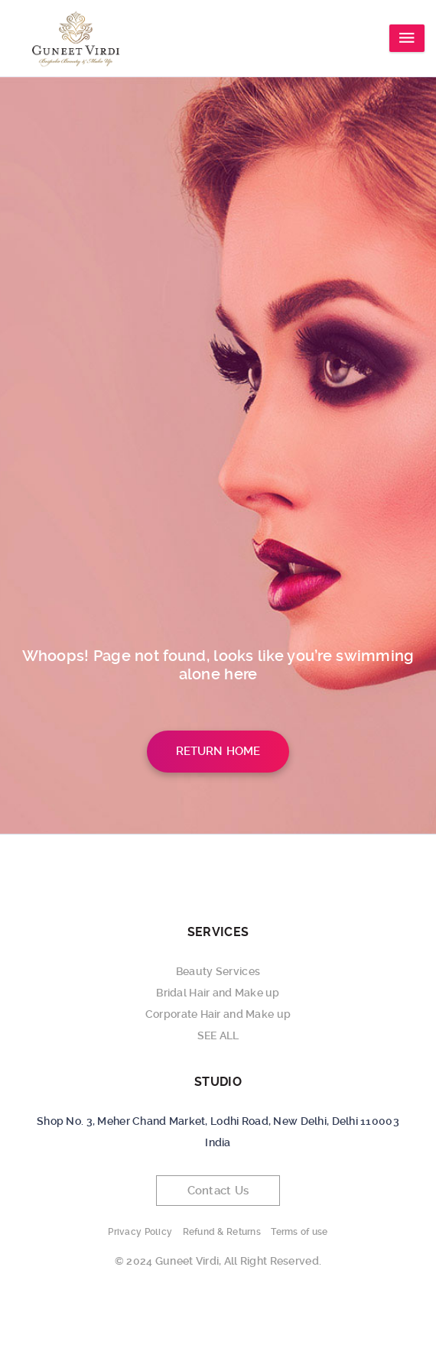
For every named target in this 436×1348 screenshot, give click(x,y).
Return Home (218, 751)
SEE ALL (218, 1035)
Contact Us (218, 1190)
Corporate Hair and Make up (218, 1014)
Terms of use (299, 1231)
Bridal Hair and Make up (217, 993)
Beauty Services (218, 971)
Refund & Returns (222, 1231)
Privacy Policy (140, 1231)
